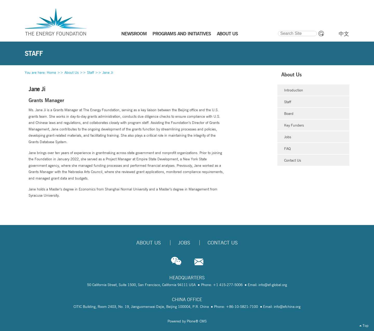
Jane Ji (107, 72)
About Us (71, 72)
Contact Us (292, 160)
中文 (344, 34)
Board (288, 113)
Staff (90, 72)
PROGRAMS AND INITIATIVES (181, 33)
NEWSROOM (134, 33)
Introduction (293, 90)
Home (51, 72)
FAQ (287, 148)
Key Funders (294, 125)
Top (364, 325)
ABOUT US (227, 33)
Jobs (287, 137)
